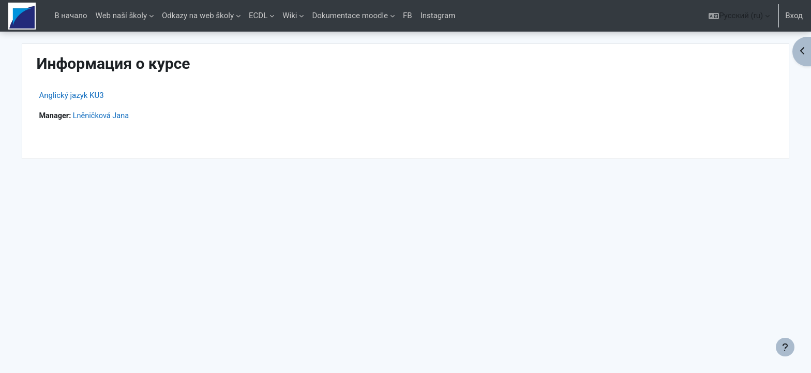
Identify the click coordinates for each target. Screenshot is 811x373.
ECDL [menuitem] (258, 15)
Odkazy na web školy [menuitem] (198, 15)
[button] (739, 16)
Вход (794, 15)
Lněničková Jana (125, 116)
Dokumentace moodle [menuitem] (350, 15)
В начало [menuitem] (70, 15)
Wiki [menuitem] (289, 15)
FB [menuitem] (407, 15)
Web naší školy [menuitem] (121, 15)
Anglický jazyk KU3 (93, 95)
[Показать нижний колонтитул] (785, 347)
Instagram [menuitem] (438, 15)
